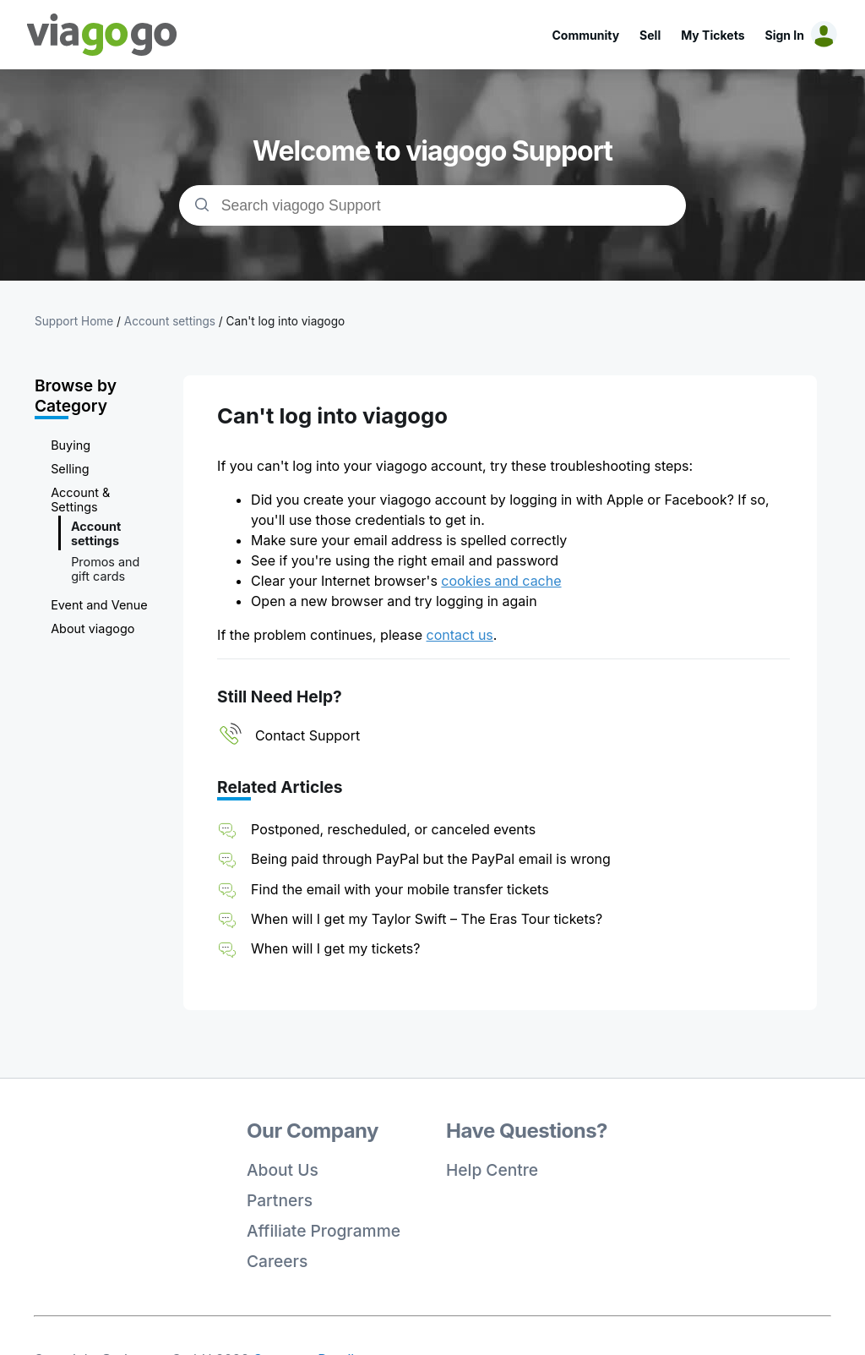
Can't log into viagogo (285, 321)
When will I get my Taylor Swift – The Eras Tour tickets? (426, 918)
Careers (277, 1261)
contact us (460, 634)
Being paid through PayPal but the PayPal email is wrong (431, 858)
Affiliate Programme (323, 1231)
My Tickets (712, 35)
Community (585, 35)
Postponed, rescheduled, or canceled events (393, 829)
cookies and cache (501, 580)
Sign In (784, 35)
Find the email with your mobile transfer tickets (400, 889)
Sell (650, 35)
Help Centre (492, 1170)
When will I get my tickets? (335, 948)
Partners (280, 1200)
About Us (282, 1170)
